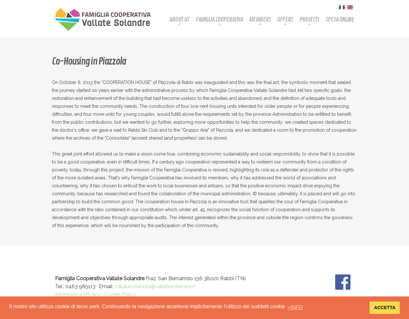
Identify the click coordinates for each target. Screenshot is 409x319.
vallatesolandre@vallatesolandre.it (154, 286)
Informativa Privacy (78, 294)
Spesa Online (340, 20)
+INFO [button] (295, 307)
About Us (179, 20)
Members (260, 20)
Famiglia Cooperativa (219, 20)
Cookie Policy (120, 294)
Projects (309, 20)
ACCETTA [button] (385, 307)
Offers (285, 20)
